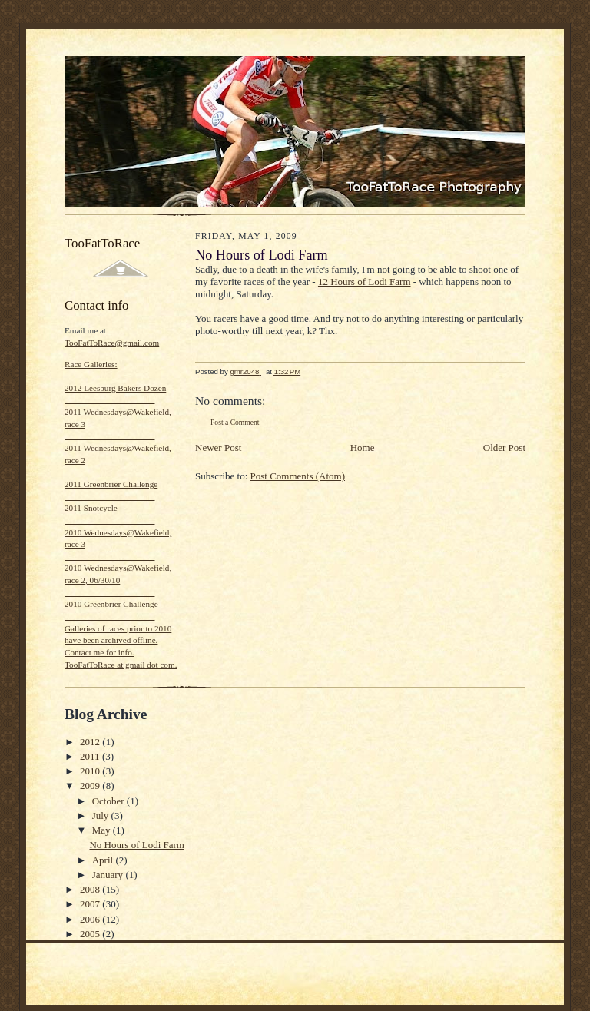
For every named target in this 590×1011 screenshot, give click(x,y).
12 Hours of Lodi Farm (364, 281)
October (109, 801)
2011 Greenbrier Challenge (111, 484)
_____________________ (109, 375)
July (101, 815)
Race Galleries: (91, 364)
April (104, 860)
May (102, 830)
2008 (91, 889)
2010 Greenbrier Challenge (111, 603)
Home (362, 447)
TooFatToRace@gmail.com (112, 342)
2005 (91, 934)
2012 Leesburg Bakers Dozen (115, 388)
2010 (91, 771)
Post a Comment (235, 422)
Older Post (504, 447)
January (109, 874)
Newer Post (218, 447)
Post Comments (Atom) (298, 476)
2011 (91, 756)
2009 (91, 785)
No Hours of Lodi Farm (136, 844)
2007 (91, 904)
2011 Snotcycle (91, 507)
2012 (91, 741)
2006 (91, 919)
